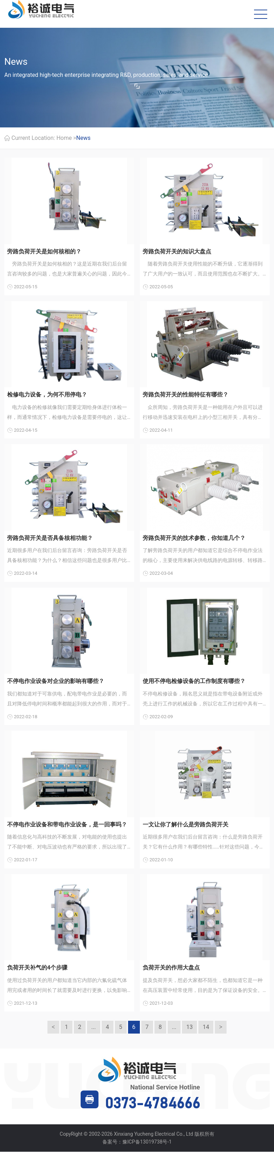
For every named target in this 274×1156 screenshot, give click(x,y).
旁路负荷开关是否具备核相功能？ (50, 539)
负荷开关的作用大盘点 (171, 971)
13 (189, 1031)
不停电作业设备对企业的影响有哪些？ (55, 683)
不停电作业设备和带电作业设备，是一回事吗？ (67, 827)
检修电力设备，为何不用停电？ (47, 396)
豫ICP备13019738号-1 (147, 1146)
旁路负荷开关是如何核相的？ (44, 252)
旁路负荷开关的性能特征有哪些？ (185, 396)
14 (206, 1031)
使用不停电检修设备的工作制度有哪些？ (194, 683)
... (93, 1031)
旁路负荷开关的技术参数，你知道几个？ (194, 539)
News (83, 138)
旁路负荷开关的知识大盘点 (177, 252)
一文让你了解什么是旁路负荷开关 (185, 827)
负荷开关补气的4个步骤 (37, 971)
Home (64, 138)
